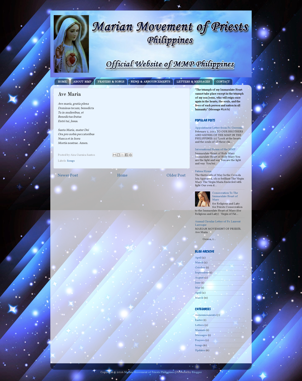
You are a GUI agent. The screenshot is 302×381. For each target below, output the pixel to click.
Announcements (205, 315)
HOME (62, 81)
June (198, 283)
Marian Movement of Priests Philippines (149, 372)
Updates (200, 350)
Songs (71, 161)
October (200, 268)
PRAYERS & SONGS (111, 81)
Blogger (197, 372)
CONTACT (223, 81)
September (202, 273)
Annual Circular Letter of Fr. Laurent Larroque (218, 223)
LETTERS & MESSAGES (193, 81)
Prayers (200, 340)
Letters (199, 325)
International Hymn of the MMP (215, 150)
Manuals (200, 330)
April (198, 258)
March (199, 263)
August (199, 278)
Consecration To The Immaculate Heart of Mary (225, 196)
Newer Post (68, 175)
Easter (199, 320)
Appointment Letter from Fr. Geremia (218, 128)
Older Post (176, 175)
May (197, 288)
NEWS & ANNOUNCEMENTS (150, 81)
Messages (201, 335)
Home (122, 175)
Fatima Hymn (203, 171)
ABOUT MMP (82, 81)
